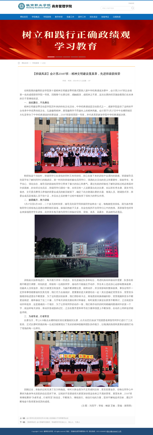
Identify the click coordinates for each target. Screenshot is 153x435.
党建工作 (70, 17)
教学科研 (59, 17)
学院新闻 (47, 17)
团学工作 (82, 17)
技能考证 (105, 17)
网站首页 (24, 17)
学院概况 (35, 17)
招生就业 (93, 17)
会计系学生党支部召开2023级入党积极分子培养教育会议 (47, 418)
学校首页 (131, 3)
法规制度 (117, 17)
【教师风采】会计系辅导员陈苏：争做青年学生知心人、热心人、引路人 (53, 422)
